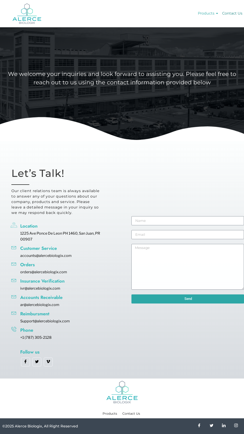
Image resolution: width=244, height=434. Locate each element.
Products (207, 13)
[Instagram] (236, 426)
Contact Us (232, 13)
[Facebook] (25, 361)
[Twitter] (36, 361)
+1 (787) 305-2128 (36, 337)
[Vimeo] (48, 361)
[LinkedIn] (223, 426)
